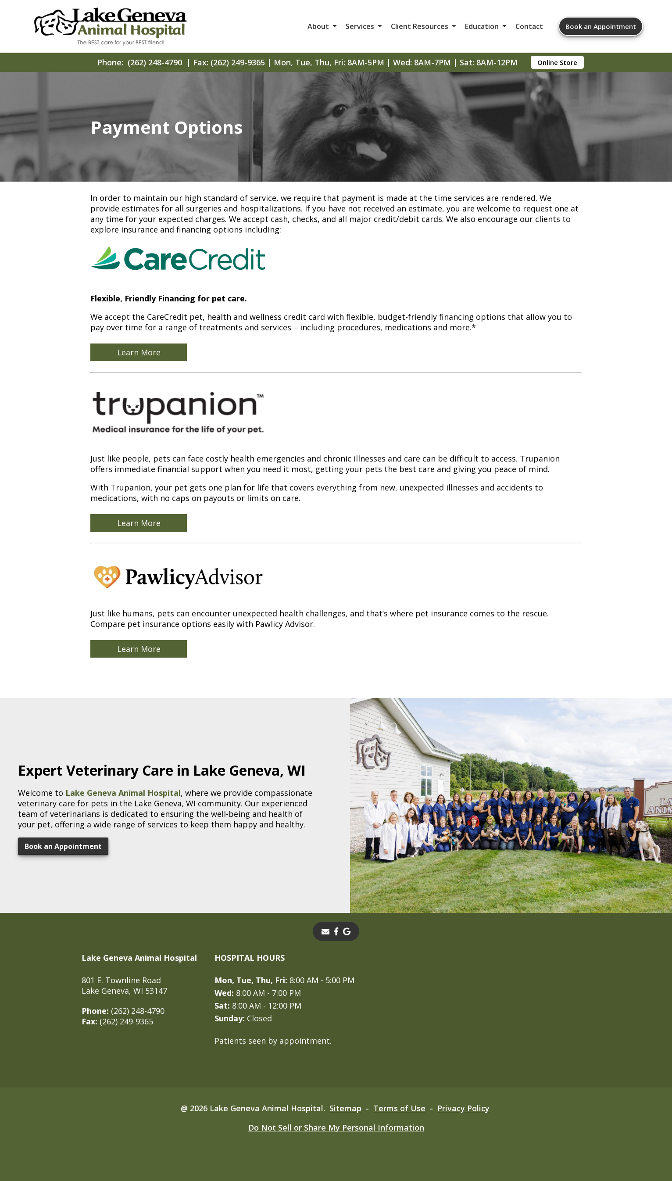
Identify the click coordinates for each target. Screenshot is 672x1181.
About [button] (318, 26)
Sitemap (345, 1108)
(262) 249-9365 (117, 1021)
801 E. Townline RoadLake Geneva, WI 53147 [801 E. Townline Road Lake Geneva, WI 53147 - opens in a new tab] (124, 985)
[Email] (325, 931)
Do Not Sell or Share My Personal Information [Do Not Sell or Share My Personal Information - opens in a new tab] (336, 1127)
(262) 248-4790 (155, 62)
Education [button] (482, 26)
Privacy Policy (463, 1108)
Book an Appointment (600, 26)
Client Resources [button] (419, 26)
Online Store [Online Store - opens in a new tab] (557, 62)
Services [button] (360, 26)
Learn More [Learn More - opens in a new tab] (139, 352)
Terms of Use (399, 1108)
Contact (529, 26)
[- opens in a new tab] (336, 931)
